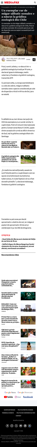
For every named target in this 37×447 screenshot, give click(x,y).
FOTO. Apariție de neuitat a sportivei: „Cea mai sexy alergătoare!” (10, 344)
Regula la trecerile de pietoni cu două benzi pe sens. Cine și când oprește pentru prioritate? (10, 383)
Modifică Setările (18, 420)
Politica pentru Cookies (25, 410)
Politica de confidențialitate (26, 413)
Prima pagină (5, 7)
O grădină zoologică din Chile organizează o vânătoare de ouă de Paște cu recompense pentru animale (10, 158)
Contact (18, 416)
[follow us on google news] (10, 393)
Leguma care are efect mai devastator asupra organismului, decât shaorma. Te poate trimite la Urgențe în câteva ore (9, 370)
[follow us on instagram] (18, 397)
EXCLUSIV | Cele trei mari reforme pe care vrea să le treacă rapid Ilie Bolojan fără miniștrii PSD (9, 306)
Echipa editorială (9, 410)
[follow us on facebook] (28, 397)
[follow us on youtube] (8, 397)
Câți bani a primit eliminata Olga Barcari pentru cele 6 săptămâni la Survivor (10, 332)
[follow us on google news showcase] (25, 393)
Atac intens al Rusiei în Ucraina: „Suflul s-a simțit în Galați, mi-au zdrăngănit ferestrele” (9, 357)
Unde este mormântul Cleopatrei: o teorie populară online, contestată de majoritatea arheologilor (9, 283)
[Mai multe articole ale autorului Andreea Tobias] (3, 60)
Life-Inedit (13, 7)
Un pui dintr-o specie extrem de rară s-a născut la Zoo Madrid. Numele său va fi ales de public (10, 144)
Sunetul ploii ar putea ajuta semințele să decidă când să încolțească (9, 295)
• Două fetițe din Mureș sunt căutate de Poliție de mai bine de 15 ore (18, 240)
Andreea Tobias (11, 60)
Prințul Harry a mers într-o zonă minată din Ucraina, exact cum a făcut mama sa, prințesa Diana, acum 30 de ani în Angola (10, 319)
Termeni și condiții (8, 413)
